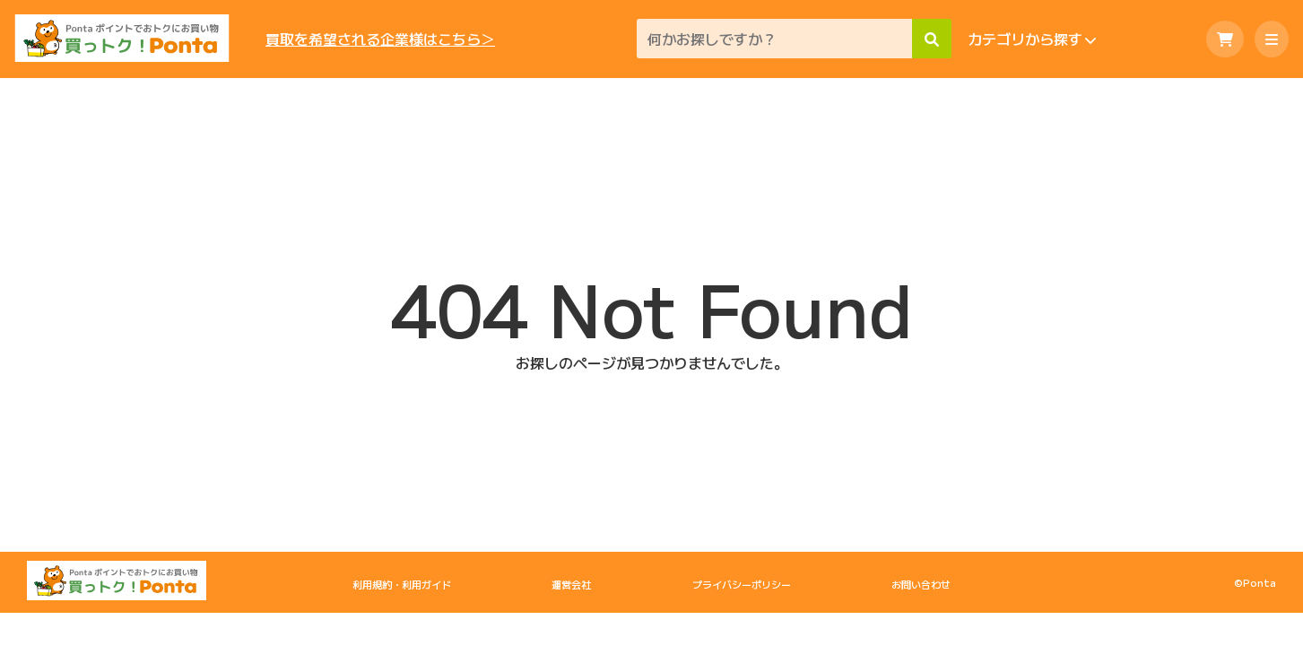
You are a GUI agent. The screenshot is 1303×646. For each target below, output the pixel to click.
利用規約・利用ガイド (401, 584)
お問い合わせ (921, 584)
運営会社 (571, 584)
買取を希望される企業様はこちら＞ (380, 39)
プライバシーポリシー (741, 584)
